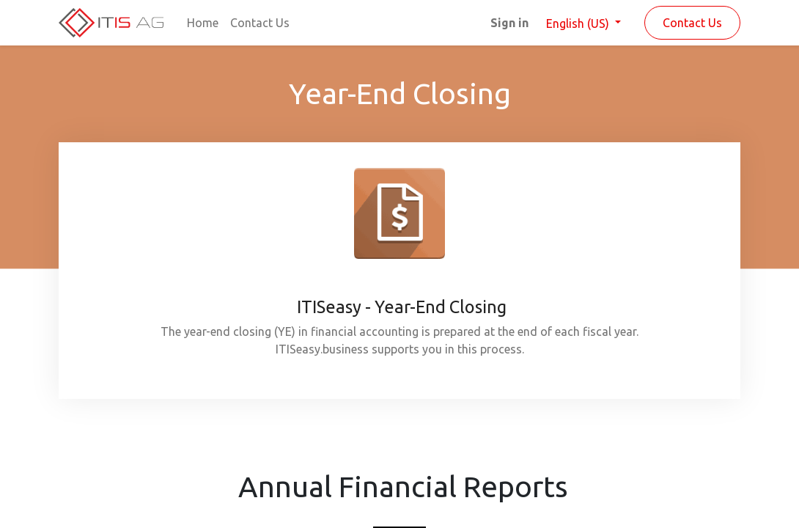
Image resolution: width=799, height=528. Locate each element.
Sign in (509, 22)
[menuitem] (202, 22)
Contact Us (692, 22)
